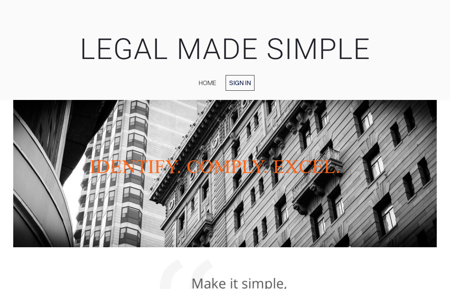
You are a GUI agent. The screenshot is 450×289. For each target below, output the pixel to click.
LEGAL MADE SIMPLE (225, 49)
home (207, 83)
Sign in (240, 83)
